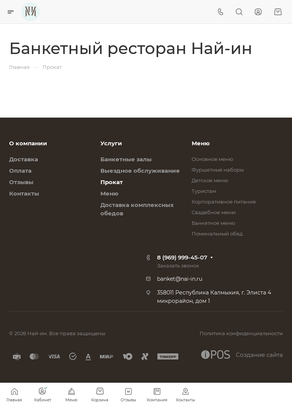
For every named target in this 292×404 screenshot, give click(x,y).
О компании (28, 143)
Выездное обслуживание (140, 170)
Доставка (23, 159)
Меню (109, 193)
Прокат (111, 182)
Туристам (204, 191)
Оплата (20, 170)
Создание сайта (242, 354)
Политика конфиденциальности (241, 333)
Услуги (111, 143)
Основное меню (212, 159)
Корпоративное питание (224, 202)
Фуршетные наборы (218, 170)
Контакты (24, 193)
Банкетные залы (126, 159)
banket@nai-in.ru (179, 278)
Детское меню (210, 180)
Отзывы (21, 182)
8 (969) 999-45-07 (182, 257)
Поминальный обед (217, 234)
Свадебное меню (214, 212)
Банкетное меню (213, 223)
